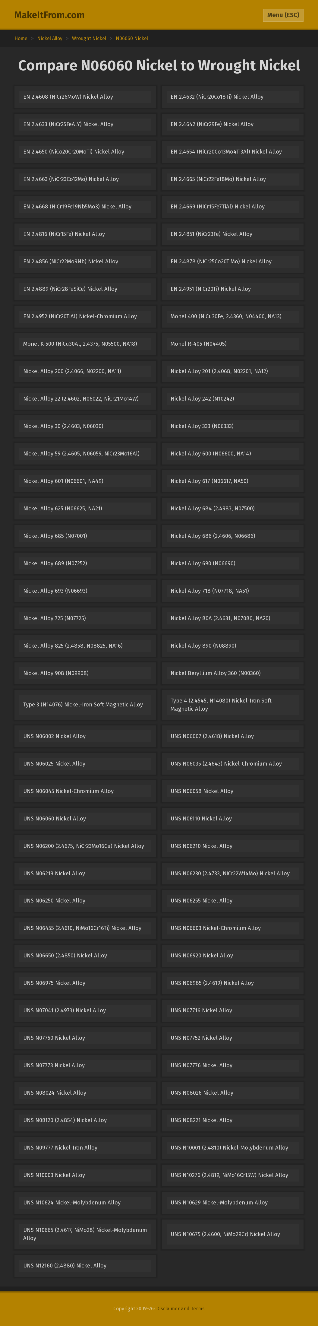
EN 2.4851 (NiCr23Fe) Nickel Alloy (211, 234)
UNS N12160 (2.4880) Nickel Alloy (64, 1265)
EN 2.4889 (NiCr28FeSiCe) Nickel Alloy (70, 289)
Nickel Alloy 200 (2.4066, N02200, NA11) (72, 371)
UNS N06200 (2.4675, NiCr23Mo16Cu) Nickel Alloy (83, 846)
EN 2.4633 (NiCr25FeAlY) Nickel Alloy (68, 124)
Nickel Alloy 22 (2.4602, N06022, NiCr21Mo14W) (81, 398)
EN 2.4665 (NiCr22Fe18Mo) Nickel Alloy (218, 179)
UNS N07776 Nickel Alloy (201, 1065)
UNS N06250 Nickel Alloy (54, 900)
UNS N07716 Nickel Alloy (201, 1010)
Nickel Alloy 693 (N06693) (55, 591)
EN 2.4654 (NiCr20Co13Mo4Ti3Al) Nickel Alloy (226, 151)
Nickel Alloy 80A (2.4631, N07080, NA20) (220, 618)
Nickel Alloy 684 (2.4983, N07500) (213, 508)
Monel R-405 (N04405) (199, 344)
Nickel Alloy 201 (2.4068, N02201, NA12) (219, 371)
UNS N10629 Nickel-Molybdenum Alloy (219, 1202)
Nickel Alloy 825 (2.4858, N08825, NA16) (73, 645)
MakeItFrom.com (49, 15)
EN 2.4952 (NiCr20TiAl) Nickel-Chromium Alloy (80, 316)
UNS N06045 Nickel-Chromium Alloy (68, 791)
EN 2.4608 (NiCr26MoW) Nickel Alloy (68, 97)
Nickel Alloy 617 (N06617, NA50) (209, 481)
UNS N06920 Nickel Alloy (202, 955)
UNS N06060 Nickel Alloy (54, 818)
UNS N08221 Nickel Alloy (201, 1120)
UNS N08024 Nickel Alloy (54, 1093)
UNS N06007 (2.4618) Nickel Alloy (212, 736)
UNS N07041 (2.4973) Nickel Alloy (64, 1010)
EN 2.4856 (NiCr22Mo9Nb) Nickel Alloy (70, 261)
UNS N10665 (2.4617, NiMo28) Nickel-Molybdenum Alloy (85, 1234)
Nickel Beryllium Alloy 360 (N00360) (216, 673)
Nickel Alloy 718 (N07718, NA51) (210, 591)
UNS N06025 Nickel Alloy (54, 763)
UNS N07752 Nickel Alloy (201, 1038)
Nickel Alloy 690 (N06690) (203, 563)
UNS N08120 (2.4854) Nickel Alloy (65, 1120)
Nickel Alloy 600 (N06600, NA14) (211, 453)
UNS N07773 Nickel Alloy (54, 1065)
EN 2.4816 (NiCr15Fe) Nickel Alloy (64, 234)
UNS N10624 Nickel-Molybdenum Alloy (72, 1202)
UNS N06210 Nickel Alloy (201, 846)
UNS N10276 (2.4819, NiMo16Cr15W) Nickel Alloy (229, 1175)
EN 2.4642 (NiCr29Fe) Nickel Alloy (212, 124)
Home (20, 38)
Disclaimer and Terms (180, 1309)
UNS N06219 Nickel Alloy (54, 873)
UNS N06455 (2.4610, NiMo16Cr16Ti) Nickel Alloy (82, 928)
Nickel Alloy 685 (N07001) (55, 536)
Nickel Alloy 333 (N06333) (202, 426)
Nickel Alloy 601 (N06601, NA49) (63, 481)
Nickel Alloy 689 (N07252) (55, 563)
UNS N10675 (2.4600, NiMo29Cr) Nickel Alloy (225, 1234)
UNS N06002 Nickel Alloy (54, 736)
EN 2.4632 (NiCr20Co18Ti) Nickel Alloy (217, 97)
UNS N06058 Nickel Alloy (202, 791)
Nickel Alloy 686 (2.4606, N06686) (213, 536)
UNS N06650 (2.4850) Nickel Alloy (65, 955)
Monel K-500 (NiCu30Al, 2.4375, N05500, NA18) (80, 344)
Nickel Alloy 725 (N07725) (54, 618)
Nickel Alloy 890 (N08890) (203, 645)
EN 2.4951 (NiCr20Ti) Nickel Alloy (211, 289)
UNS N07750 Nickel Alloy (54, 1038)
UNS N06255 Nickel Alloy (201, 900)
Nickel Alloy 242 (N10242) (202, 398)
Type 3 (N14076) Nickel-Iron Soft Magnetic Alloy (83, 704)
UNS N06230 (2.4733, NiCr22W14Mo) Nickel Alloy (230, 873)
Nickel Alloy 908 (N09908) (56, 673)
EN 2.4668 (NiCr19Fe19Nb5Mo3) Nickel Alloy (77, 206)
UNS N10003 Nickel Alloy (54, 1175)
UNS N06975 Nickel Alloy (54, 983)
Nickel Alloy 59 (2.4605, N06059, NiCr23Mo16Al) (81, 453)
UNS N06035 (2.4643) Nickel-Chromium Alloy (226, 763)
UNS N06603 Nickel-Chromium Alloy (216, 928)
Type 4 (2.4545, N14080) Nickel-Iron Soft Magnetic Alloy (221, 704)
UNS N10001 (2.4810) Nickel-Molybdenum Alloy (229, 1147)
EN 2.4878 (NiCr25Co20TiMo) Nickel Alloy (221, 261)
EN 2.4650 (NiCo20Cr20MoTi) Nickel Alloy (73, 151)
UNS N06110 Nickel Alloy (201, 818)
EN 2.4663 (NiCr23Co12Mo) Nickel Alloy (71, 179)
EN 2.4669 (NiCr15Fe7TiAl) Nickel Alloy (218, 206)
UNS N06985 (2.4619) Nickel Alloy (212, 983)
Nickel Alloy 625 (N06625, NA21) (62, 508)
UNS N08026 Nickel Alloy (202, 1093)
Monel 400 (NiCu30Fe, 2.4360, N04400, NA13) (226, 316)
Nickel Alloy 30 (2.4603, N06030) (63, 426)
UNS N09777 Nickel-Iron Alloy (60, 1147)
